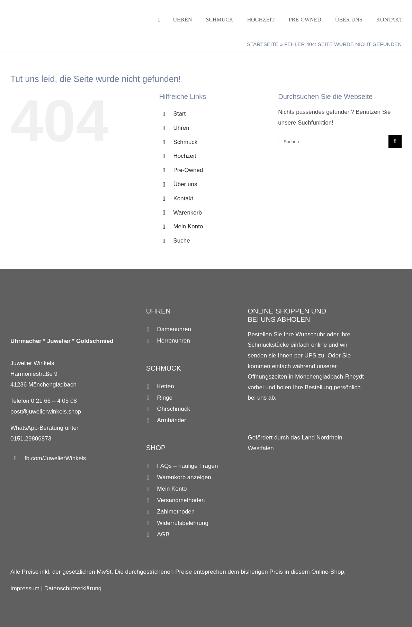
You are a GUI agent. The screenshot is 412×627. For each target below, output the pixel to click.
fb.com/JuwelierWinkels (55, 458)
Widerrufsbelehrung (182, 523)
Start (179, 113)
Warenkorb (187, 212)
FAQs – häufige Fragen (187, 466)
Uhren (181, 128)
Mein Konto (188, 226)
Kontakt (183, 198)
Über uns (185, 184)
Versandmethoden (181, 500)
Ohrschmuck (173, 409)
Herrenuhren (173, 340)
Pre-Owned (188, 170)
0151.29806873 (30, 438)
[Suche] (395, 141)
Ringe (164, 397)
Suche (181, 240)
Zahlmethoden (176, 511)
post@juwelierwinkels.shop (45, 411)
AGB (163, 534)
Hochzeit (184, 156)
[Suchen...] (333, 141)
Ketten (165, 386)
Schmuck (185, 142)
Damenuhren (174, 329)
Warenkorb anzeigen (184, 477)
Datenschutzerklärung (72, 588)
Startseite (262, 44)
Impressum (24, 588)
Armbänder (171, 420)
